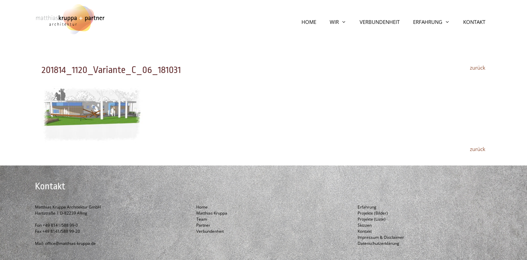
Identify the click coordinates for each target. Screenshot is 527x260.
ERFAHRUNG (434, 22)
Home (202, 207)
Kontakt (365, 231)
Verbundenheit (210, 231)
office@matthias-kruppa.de (70, 243)
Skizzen (365, 225)
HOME (308, 21)
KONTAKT (474, 21)
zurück (477, 67)
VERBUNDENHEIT (380, 21)
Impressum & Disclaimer (381, 237)
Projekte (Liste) (372, 219)
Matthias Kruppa (211, 213)
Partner (203, 225)
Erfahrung (367, 207)
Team (201, 219)
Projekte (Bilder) (373, 213)
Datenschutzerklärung (378, 243)
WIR (341, 22)
